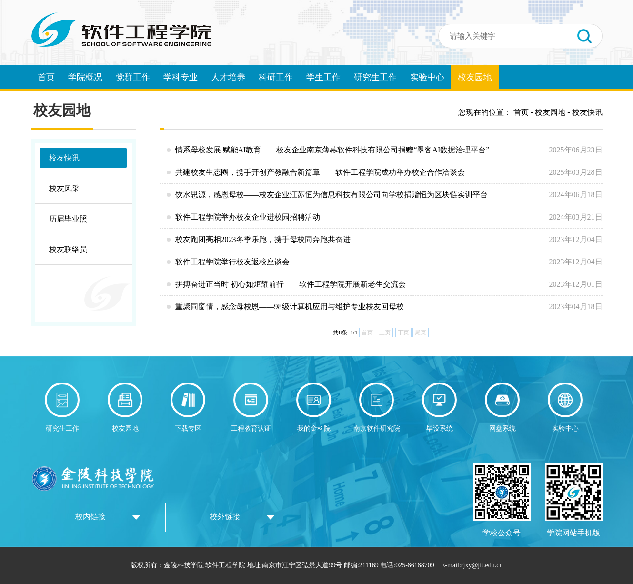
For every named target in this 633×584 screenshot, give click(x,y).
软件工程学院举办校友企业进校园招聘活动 (385, 217)
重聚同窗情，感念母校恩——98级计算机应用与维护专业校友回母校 (385, 306)
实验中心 (427, 77)
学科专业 (180, 77)
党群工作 (133, 77)
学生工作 (323, 77)
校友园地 (475, 77)
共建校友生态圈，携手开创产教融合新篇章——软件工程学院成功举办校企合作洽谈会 (385, 172)
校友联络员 (68, 249)
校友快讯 (64, 158)
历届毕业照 (68, 219)
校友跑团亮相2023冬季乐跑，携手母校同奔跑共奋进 (385, 239)
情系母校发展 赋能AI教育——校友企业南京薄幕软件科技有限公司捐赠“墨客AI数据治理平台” (385, 150)
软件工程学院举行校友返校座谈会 (385, 262)
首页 (46, 77)
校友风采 (64, 188)
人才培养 (228, 77)
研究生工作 (375, 77)
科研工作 (276, 77)
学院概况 (85, 77)
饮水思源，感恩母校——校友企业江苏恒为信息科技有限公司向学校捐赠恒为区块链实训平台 (385, 194)
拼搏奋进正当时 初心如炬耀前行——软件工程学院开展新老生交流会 (385, 284)
